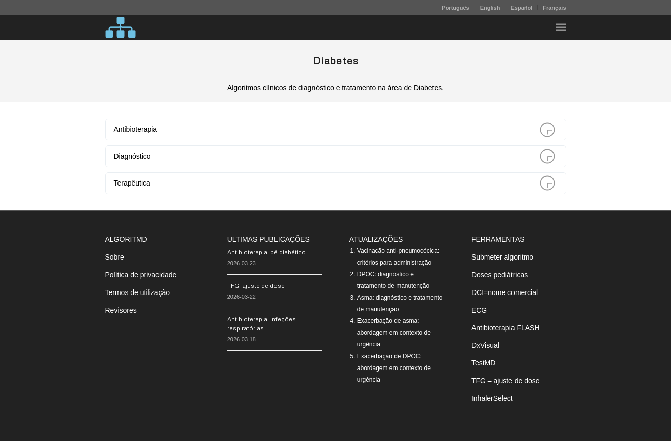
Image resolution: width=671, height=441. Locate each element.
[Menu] (561, 27)
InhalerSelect (492, 398)
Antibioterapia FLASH (505, 328)
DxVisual (485, 345)
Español (521, 8)
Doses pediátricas (499, 275)
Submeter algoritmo (502, 257)
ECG (479, 310)
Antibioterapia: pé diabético (266, 252)
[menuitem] (456, 7)
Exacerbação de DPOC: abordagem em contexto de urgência (394, 368)
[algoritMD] (120, 27)
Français (554, 8)
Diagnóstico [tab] (334, 156)
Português (455, 8)
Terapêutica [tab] (334, 183)
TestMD (483, 363)
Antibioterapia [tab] (334, 129)
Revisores (121, 310)
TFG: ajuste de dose (256, 285)
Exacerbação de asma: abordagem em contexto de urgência (394, 332)
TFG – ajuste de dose (505, 381)
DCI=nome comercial (504, 292)
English (490, 8)
